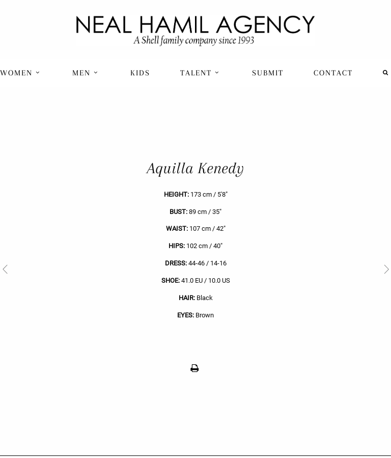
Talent (199, 72)
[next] (293, 268)
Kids (140, 72)
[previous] (98, 268)
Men (85, 72)
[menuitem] (21, 73)
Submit (268, 72)
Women (20, 72)
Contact (333, 72)
